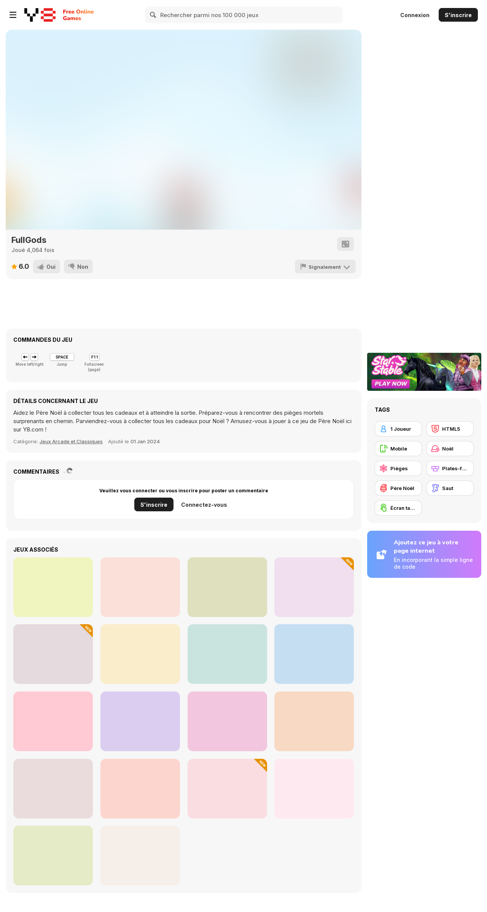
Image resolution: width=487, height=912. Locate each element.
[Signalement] (325, 266)
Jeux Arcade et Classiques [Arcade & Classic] (71, 441)
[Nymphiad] (53, 855)
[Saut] (450, 488)
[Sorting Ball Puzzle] (140, 788)
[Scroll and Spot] (314, 788)
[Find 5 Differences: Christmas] (227, 587)
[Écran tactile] (398, 507)
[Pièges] (398, 468)
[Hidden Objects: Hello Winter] (140, 654)
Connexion (415, 15)
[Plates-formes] (450, 468)
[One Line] (53, 654)
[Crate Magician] (227, 788)
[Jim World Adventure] (53, 788)
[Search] (153, 14)
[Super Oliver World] (53, 721)
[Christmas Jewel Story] (53, 587)
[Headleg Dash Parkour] (140, 587)
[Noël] (450, 448)
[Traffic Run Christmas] (314, 721)
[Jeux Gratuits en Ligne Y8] (40, 15)
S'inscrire (458, 15)
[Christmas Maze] (140, 721)
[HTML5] (450, 428)
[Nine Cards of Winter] (314, 587)
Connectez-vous (204, 504)
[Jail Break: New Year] (140, 855)
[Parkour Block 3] (227, 654)
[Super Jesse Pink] (227, 721)
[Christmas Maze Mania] (314, 654)
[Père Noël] (398, 488)
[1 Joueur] (398, 428)
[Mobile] (398, 448)
